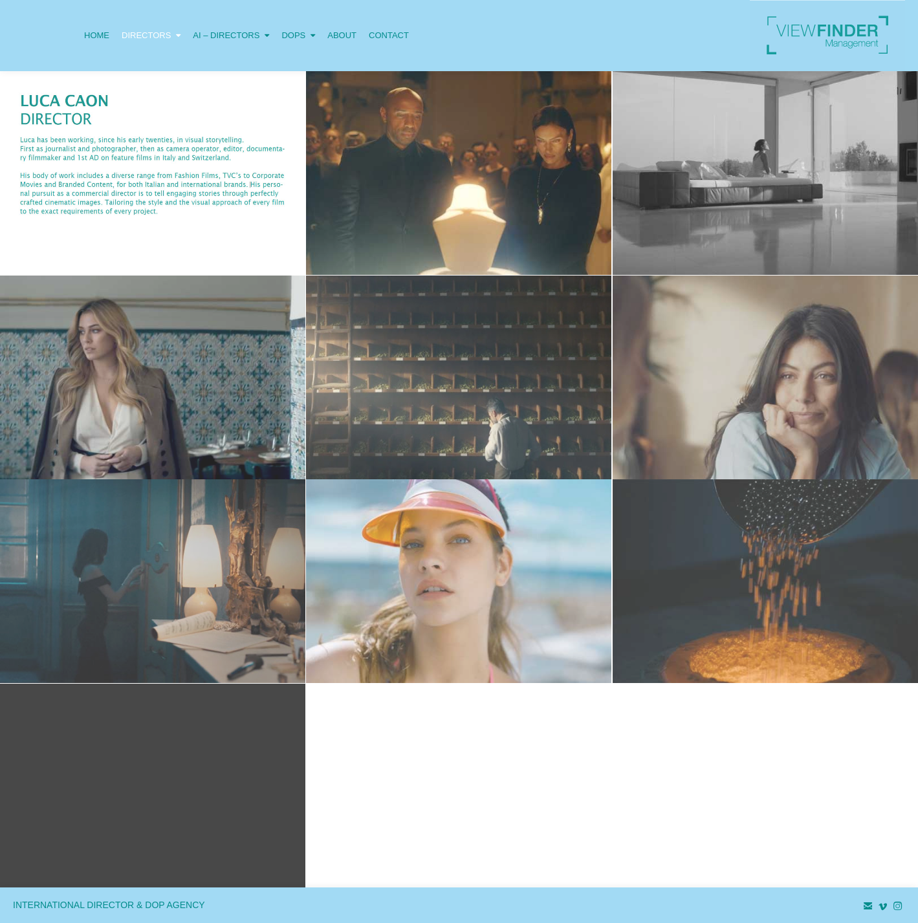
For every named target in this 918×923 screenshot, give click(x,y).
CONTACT (389, 35)
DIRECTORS (151, 20)
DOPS (298, 20)
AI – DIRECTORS (231, 20)
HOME (96, 35)
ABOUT (341, 35)
